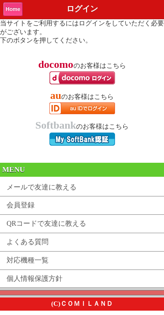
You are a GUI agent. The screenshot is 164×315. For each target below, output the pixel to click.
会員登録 (21, 205)
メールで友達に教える (42, 187)
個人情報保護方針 (35, 278)
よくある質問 (28, 241)
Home (13, 9)
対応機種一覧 (28, 260)
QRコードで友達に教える (46, 223)
